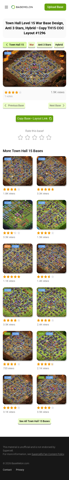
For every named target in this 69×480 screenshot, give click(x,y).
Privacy (20, 469)
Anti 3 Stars (44, 44)
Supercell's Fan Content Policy (48, 454)
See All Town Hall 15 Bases (34, 421)
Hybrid (59, 44)
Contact (7, 469)
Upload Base (55, 7)
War (31, 44)
